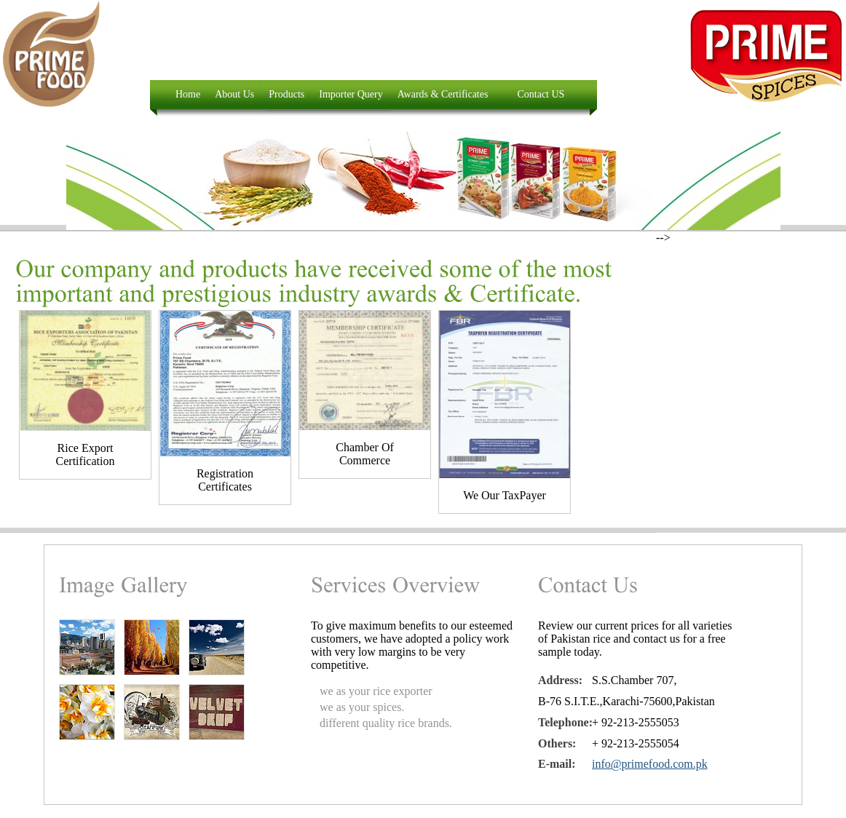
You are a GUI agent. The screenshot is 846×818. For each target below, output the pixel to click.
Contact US (540, 94)
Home (187, 94)
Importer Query (350, 94)
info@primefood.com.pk (650, 764)
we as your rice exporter (376, 691)
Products (286, 94)
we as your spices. (362, 707)
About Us (234, 94)
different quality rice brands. (386, 723)
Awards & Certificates (443, 94)
